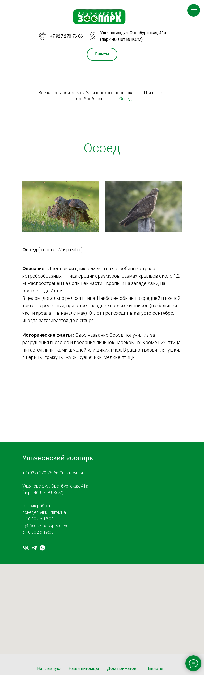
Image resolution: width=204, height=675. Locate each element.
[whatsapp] (42, 548)
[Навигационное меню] (194, 10)
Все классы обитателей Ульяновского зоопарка (86, 92)
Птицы (150, 92)
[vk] (26, 548)
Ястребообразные (90, 98)
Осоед (125, 98)
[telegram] (34, 548)
